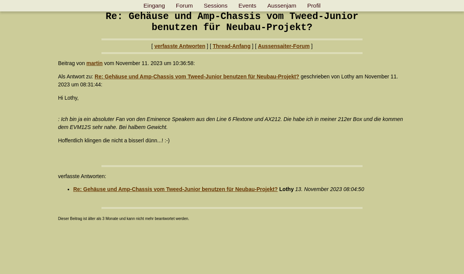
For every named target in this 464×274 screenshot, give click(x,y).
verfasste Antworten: (82, 176)
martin (94, 63)
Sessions (215, 5)
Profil (313, 5)
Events (248, 5)
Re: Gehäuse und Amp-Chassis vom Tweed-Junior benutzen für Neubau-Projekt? (197, 76)
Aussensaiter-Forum (284, 46)
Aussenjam (281, 5)
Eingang (154, 5)
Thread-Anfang (232, 46)
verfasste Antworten (179, 46)
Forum (184, 5)
